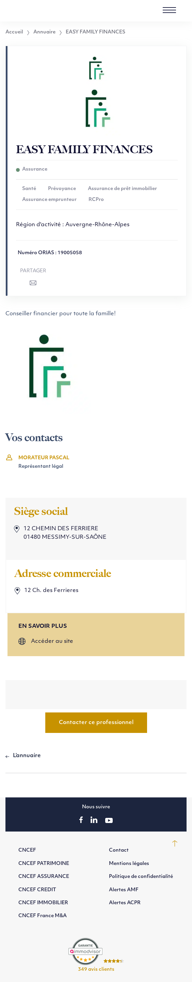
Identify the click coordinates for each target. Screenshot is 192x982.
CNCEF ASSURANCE (43, 876)
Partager (33, 271)
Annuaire (44, 32)
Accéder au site (52, 641)
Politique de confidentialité (141, 876)
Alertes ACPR (125, 903)
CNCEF (27, 850)
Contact (119, 850)
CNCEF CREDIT (37, 890)
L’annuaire (27, 756)
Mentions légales (129, 863)
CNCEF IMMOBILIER (43, 903)
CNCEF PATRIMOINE (43, 863)
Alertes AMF (124, 890)
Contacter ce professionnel (96, 722)
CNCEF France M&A (42, 916)
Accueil (14, 32)
